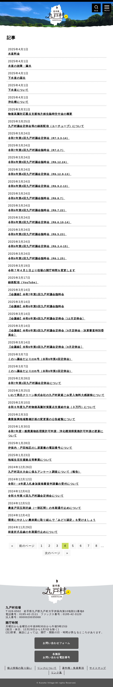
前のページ (27, 545)
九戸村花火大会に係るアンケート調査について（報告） (44, 471)
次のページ (52, 553)
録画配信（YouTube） (23, 282)
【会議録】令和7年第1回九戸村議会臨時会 (36, 294)
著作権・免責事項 (73, 668)
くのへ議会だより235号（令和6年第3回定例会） (40, 371)
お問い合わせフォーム (56, 643)
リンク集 (56, 672)
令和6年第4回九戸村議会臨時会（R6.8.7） (36, 198)
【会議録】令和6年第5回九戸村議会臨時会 (36, 306)
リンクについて (46, 668)
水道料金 (14, 53)
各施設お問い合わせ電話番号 (56, 656)
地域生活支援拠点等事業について (30, 459)
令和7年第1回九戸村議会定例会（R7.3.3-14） (39, 138)
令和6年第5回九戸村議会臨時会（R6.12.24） (38, 162)
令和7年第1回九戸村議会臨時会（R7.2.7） (36, 150)
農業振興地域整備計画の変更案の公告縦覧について (41, 419)
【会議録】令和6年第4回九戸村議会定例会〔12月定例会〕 (46, 318)
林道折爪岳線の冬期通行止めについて (33, 531)
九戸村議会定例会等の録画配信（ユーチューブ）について (46, 126)
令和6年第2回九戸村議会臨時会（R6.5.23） (37, 234)
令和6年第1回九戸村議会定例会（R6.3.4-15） (39, 246)
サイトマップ (97, 668)
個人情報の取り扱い (19, 668)
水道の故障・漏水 (20, 65)
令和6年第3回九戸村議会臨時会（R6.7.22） (37, 210)
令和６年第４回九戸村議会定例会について (36, 495)
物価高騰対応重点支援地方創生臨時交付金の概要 (40, 113)
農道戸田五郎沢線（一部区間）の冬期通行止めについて (44, 507)
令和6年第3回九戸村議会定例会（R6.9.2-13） (39, 185)
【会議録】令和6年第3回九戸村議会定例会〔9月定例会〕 (45, 346)
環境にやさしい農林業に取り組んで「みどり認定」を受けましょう (52, 519)
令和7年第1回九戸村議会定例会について (34, 383)
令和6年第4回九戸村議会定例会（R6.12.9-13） (39, 173)
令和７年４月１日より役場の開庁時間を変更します (41, 270)
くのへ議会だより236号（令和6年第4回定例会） (40, 359)
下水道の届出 (17, 77)
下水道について (18, 89)
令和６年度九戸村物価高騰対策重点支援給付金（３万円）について (52, 406)
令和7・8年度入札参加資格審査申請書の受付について (43, 483)
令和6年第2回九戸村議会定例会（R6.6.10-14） (39, 222)
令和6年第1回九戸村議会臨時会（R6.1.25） (37, 258)
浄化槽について (18, 101)
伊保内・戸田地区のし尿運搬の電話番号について (40, 447)
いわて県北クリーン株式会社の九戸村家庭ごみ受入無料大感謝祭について (56, 395)
